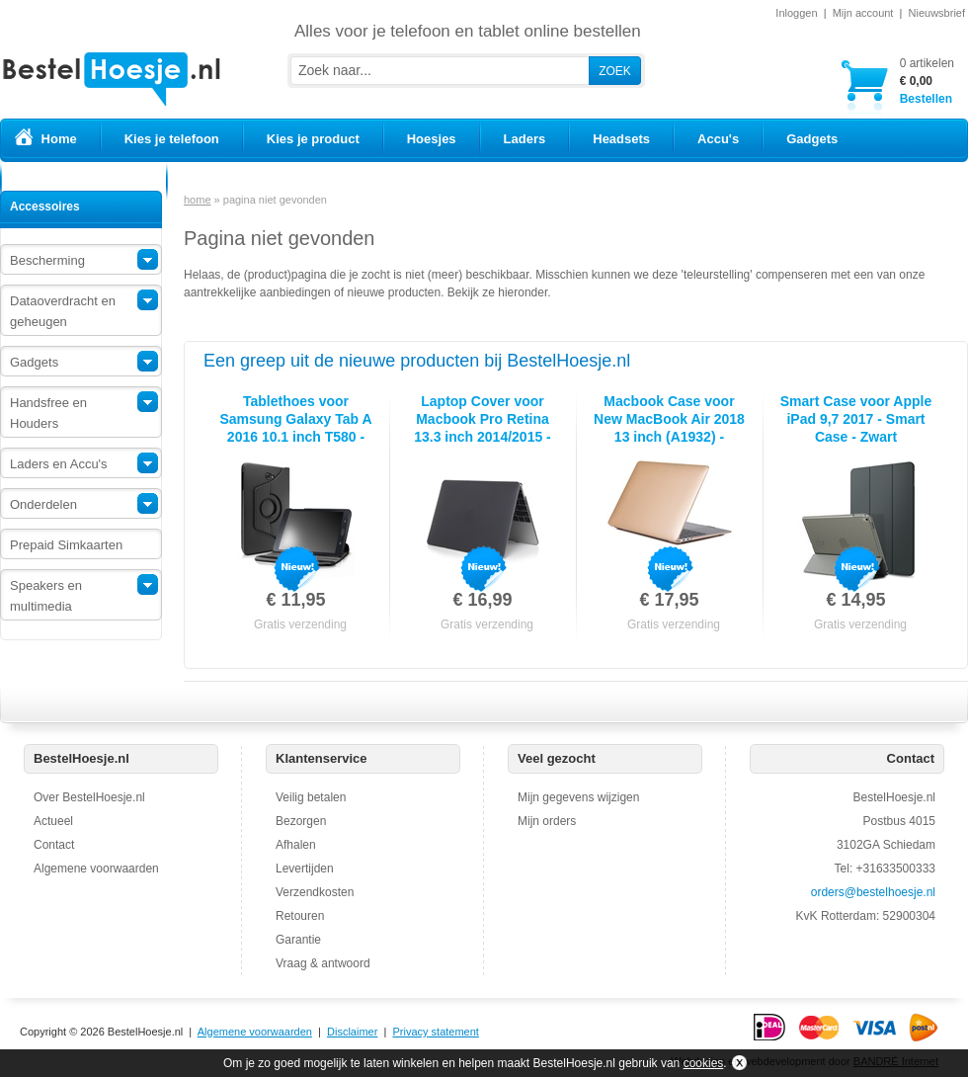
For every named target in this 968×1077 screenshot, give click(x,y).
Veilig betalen (311, 797)
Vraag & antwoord (323, 963)
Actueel (53, 821)
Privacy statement (435, 1031)
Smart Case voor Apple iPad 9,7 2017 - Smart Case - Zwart (856, 419)
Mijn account (863, 13)
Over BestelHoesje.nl (89, 797)
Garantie (298, 940)
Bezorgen (301, 821)
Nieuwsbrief (937, 13)
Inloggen (796, 13)
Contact (54, 845)
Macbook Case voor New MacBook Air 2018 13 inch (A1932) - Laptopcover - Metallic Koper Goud (669, 436)
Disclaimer (352, 1031)
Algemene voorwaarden (96, 868)
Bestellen (927, 80)
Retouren (300, 916)
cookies (704, 1063)
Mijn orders (547, 821)
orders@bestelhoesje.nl (873, 892)
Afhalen (296, 845)
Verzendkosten (315, 892)
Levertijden (305, 868)
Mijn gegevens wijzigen (578, 797)
